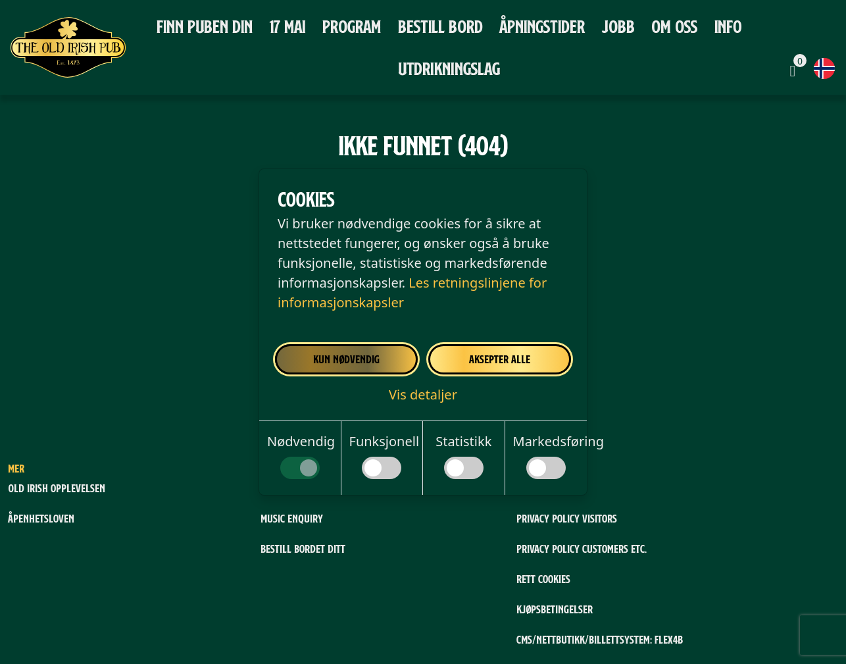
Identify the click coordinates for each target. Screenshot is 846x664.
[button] (423, 394)
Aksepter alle (499, 359)
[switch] (300, 468)
